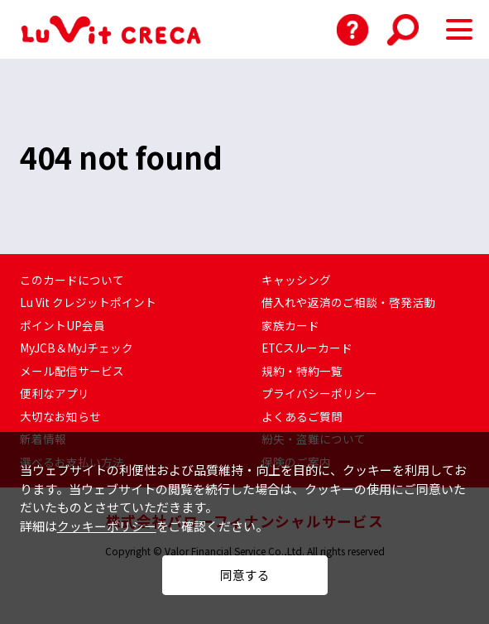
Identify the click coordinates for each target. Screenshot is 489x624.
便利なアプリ (54, 393)
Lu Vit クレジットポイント (88, 302)
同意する (245, 569)
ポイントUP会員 (62, 325)
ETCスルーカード (307, 347)
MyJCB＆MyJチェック (76, 347)
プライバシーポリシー (319, 393)
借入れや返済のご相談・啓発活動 (348, 302)
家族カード (290, 325)
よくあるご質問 (302, 416)
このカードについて (72, 279)
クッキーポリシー (106, 515)
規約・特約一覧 (302, 370)
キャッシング (296, 279)
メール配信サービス (72, 370)
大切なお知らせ (60, 416)
